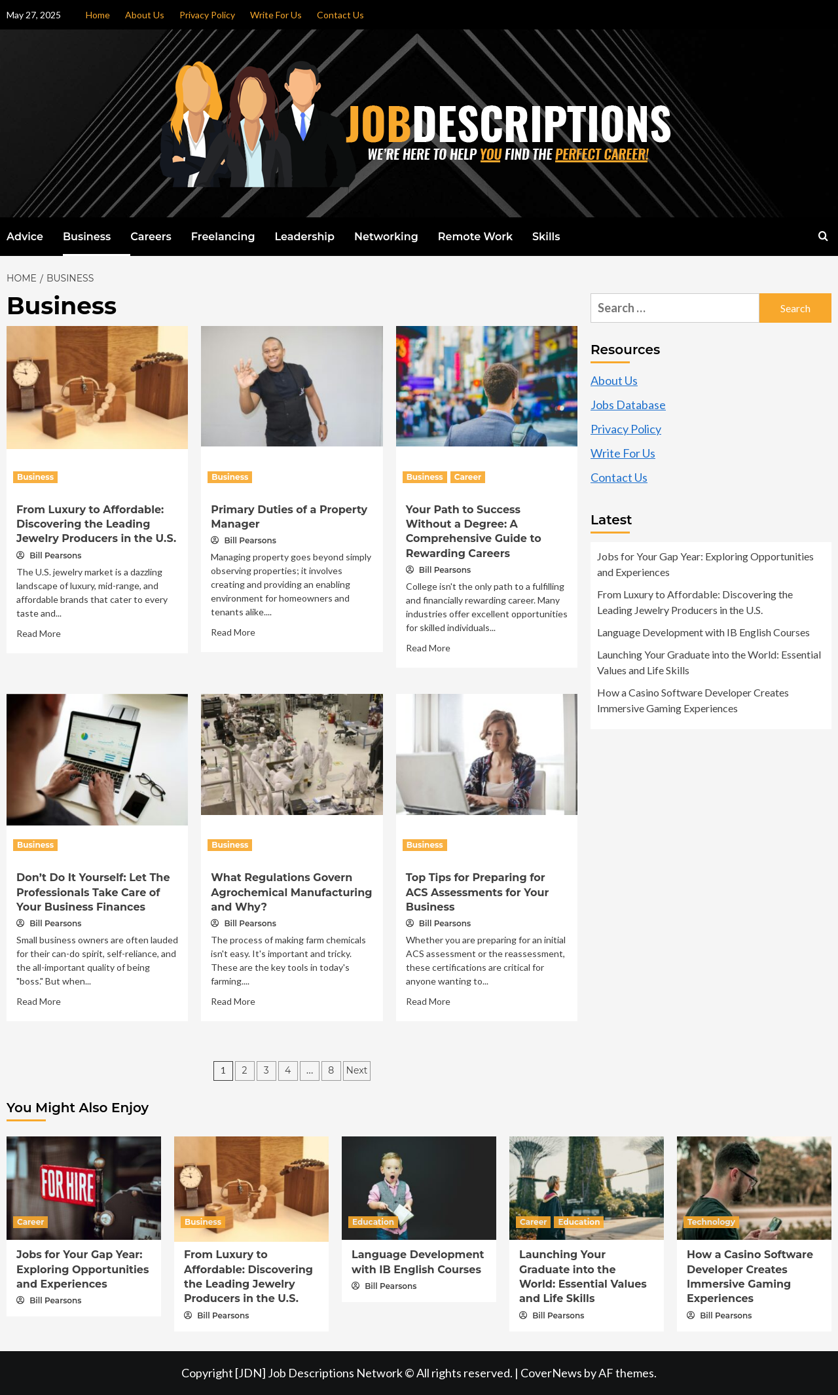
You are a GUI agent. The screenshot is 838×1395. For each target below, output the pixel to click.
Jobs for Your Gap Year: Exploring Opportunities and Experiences (705, 564)
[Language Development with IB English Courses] (419, 1187)
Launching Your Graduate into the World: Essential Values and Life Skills (709, 662)
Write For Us (276, 14)
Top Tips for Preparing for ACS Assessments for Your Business (477, 892)
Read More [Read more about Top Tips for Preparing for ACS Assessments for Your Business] (428, 1001)
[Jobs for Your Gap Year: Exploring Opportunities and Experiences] (84, 1187)
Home (98, 14)
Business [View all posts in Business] (35, 477)
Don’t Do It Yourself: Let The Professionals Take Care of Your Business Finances (93, 892)
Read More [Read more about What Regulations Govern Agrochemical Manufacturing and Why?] (233, 1001)
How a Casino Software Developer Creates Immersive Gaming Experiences (693, 700)
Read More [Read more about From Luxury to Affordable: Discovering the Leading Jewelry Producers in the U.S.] (38, 633)
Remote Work (475, 236)
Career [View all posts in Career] (467, 477)
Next (357, 1070)
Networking (386, 236)
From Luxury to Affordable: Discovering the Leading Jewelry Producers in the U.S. (96, 524)
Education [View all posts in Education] (373, 1222)
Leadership (305, 236)
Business (87, 236)
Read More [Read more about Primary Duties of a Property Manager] (233, 632)
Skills (546, 236)
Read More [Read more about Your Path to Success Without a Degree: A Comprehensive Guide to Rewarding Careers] (428, 647)
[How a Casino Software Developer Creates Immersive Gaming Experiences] (754, 1187)
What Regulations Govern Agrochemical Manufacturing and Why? (291, 892)
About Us (144, 14)
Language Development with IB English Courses (703, 632)
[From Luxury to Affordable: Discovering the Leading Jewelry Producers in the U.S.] (97, 385)
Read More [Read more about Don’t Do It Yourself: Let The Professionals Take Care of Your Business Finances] (38, 1001)
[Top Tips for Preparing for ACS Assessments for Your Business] (486, 753)
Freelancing (223, 236)
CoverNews (551, 1373)
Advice (25, 236)
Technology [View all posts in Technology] (711, 1222)
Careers (151, 236)
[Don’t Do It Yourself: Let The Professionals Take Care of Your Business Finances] (97, 758)
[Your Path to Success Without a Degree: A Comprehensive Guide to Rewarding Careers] (486, 385)
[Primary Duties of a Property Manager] (291, 385)
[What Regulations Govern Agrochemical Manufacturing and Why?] (291, 753)
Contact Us (340, 14)
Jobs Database (628, 404)
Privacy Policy (207, 14)
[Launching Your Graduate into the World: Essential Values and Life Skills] (586, 1187)
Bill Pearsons (55, 555)
